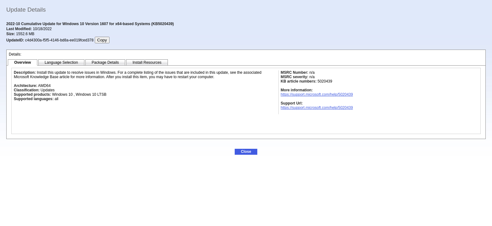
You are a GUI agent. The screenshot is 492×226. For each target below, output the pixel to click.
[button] (246, 152)
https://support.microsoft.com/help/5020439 (317, 94)
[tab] (22, 62)
